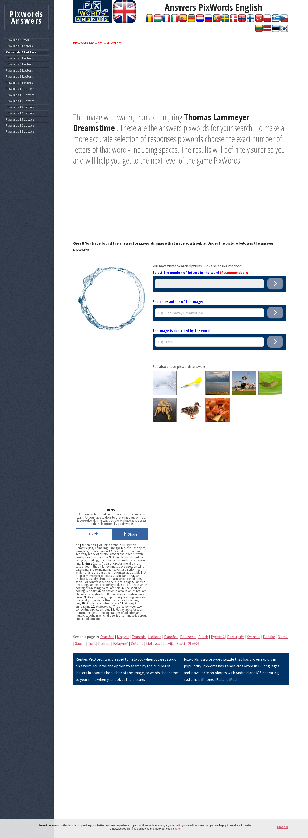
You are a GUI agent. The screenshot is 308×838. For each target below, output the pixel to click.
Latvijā (168, 643)
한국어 (193, 643)
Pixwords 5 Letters (19, 58)
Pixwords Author (17, 40)
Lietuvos (153, 643)
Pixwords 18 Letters (20, 131)
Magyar (123, 636)
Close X (282, 827)
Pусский (218, 636)
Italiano (154, 636)
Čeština (137, 643)
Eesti (180, 643)
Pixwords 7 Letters (19, 70)
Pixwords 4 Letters (21, 52)
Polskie (104, 643)
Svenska (253, 636)
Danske (269, 636)
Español (171, 636)
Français (139, 636)
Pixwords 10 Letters (20, 88)
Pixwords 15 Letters (20, 119)
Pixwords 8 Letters (19, 76)
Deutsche (188, 636)
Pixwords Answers (88, 43)
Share (129, 534)
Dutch (203, 636)
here (177, 828)
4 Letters (114, 43)
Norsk (283, 636)
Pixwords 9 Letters (19, 82)
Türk (92, 643)
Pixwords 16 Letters (20, 125)
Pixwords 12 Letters (20, 101)
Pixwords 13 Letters (20, 107)
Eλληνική (120, 643)
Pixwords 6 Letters (19, 64)
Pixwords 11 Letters (20, 95)
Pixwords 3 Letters (19, 46)
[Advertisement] (181, 78)
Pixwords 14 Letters (20, 113)
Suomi (80, 643)
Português (235, 636)
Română (107, 636)
